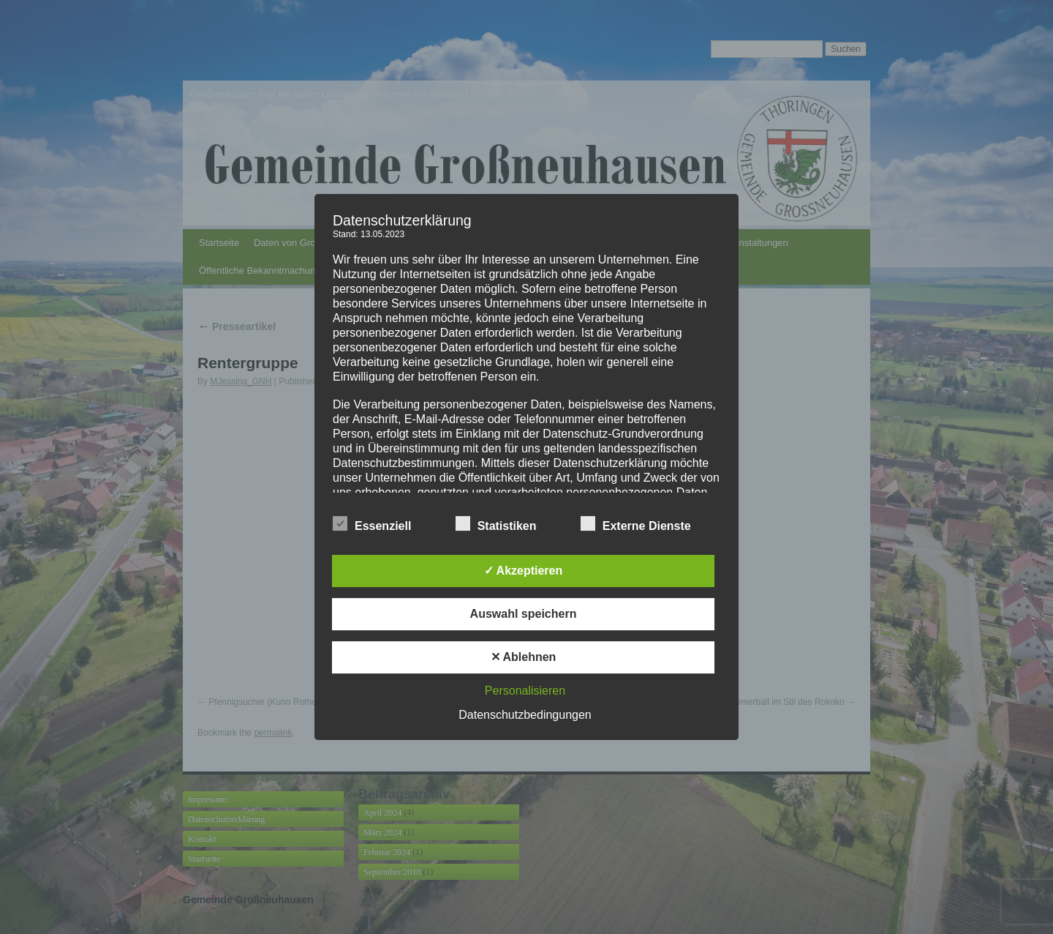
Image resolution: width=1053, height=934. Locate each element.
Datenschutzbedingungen (524, 715)
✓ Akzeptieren (523, 570)
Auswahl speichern (523, 614)
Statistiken (496, 524)
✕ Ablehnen (523, 657)
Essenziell (372, 524)
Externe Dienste (636, 524)
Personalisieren (525, 690)
